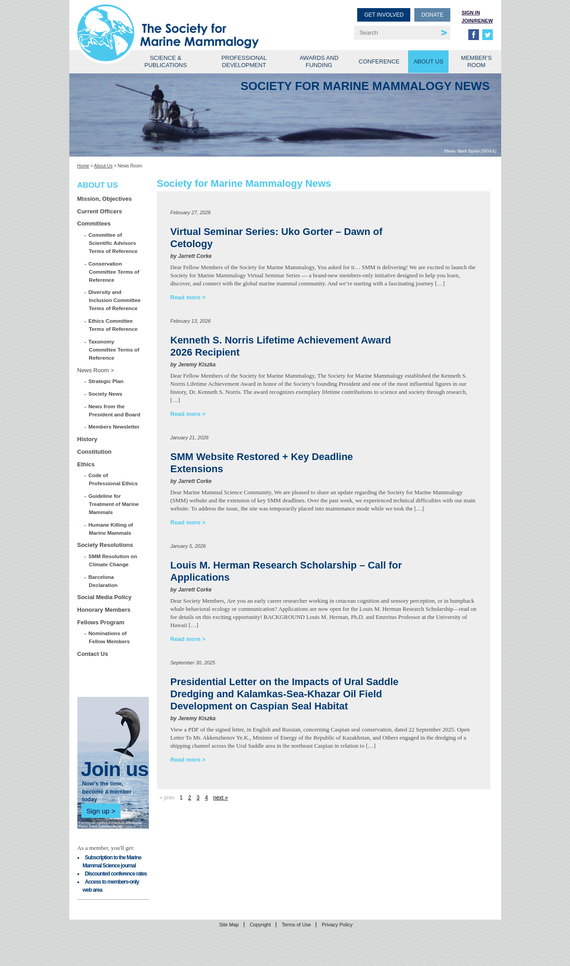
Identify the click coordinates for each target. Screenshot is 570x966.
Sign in (471, 12)
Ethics (86, 464)
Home (83, 165)
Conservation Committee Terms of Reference (114, 272)
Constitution (94, 451)
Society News (105, 394)
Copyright (260, 924)
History (87, 439)
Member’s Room (476, 61)
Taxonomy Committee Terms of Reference (114, 350)
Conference (379, 61)
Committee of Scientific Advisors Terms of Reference (113, 243)
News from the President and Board (114, 410)
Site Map (228, 924)
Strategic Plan (106, 381)
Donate (433, 15)
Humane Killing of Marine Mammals (111, 529)
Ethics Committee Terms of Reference (113, 325)
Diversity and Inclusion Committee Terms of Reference (115, 300)
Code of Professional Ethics (113, 479)
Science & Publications (165, 61)
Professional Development (244, 61)
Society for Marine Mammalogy (183, 21)
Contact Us (92, 653)
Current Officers (99, 211)
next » (220, 797)
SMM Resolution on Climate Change (113, 560)
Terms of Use (296, 924)
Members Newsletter (114, 426)
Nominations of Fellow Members (109, 637)
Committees (94, 223)
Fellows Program (101, 622)
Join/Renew (477, 20)
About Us (428, 61)
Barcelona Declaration (103, 581)
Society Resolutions (105, 545)
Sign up (97, 811)
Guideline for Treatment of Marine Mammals (114, 504)
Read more (186, 297)
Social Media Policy (104, 597)
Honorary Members (103, 609)
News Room (93, 370)
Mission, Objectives (104, 198)
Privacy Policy (337, 924)
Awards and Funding (319, 61)
